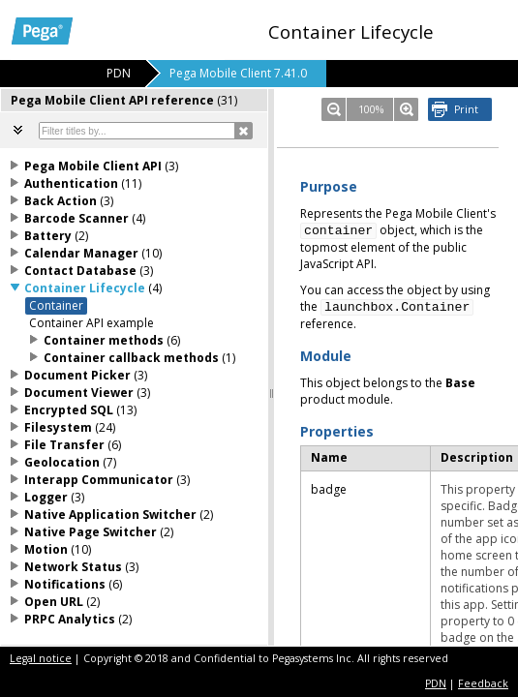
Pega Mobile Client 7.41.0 (238, 73)
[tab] (134, 100)
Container (56, 305)
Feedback (483, 683)
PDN (435, 683)
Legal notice (41, 658)
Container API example (91, 323)
